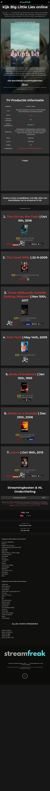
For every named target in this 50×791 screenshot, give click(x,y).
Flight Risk (4, 551)
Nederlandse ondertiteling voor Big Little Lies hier (26, 505)
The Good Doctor (6, 600)
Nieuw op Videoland (7, 632)
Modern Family (6, 602)
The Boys (4, 593)
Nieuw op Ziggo (6, 634)
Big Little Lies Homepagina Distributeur (31, 148)
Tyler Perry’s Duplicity (7, 565)
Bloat (3, 576)
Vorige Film (25, 523)
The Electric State (6, 554)
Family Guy (5, 584)
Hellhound (4, 568)
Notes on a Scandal (22, 413)
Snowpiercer (5, 606)
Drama (9, 12)
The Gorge (4, 549)
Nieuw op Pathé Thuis (8, 637)
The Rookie (5, 611)
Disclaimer (26, 664)
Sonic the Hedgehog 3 (8, 542)
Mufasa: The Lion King (8, 545)
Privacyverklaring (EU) (17, 663)
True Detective (25, 525)
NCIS (3, 597)
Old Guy (4, 563)
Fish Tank (14, 337)
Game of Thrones (6, 595)
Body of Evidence (22, 374)
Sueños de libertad (7, 614)
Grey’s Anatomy (6, 586)
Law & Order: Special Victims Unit (11, 591)
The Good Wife (18, 257)
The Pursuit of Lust (7, 570)
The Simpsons (5, 588)
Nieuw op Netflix (6, 630)
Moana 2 (4, 544)
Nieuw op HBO (6, 635)
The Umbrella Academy (8, 607)
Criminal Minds (6, 604)
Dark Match (5, 574)
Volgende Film (25, 528)
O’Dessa (4, 558)
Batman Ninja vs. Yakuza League (11, 552)
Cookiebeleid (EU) (36, 663)
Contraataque (5, 567)
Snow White (5, 556)
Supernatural (5, 589)
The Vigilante (5, 560)
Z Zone (4, 561)
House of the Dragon (7, 613)
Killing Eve (25, 530)
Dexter (3, 616)
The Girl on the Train (23, 216)
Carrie (15, 452)
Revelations (5, 572)
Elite (3, 598)
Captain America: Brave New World (11, 547)
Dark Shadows (6, 618)
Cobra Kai (4, 609)
